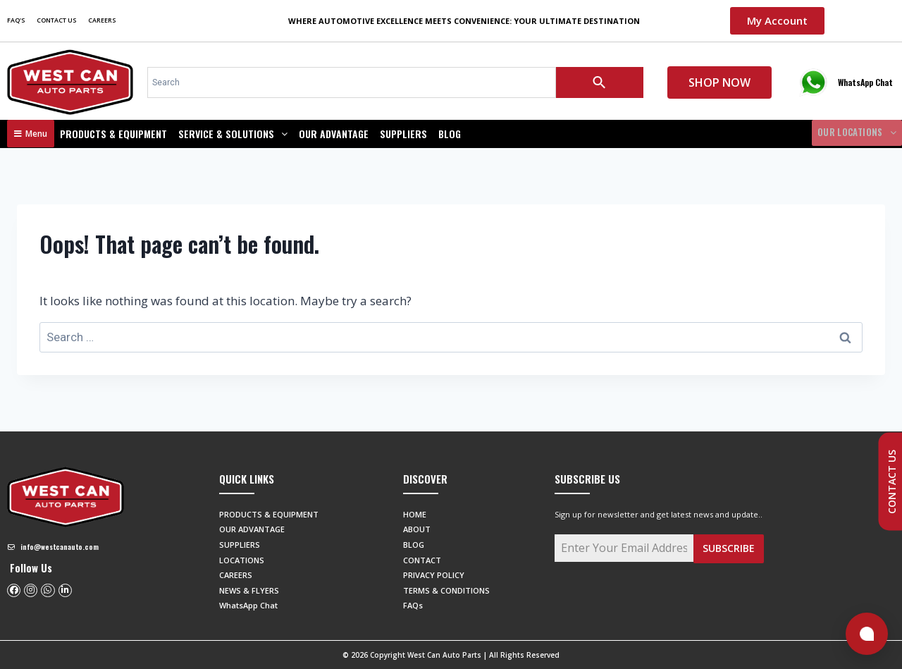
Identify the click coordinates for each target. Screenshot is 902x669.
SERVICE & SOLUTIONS (233, 133)
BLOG (449, 133)
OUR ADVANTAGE (334, 133)
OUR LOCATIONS (852, 133)
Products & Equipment (113, 133)
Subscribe (729, 548)
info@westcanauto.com (59, 546)
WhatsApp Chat (865, 82)
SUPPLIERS (403, 133)
